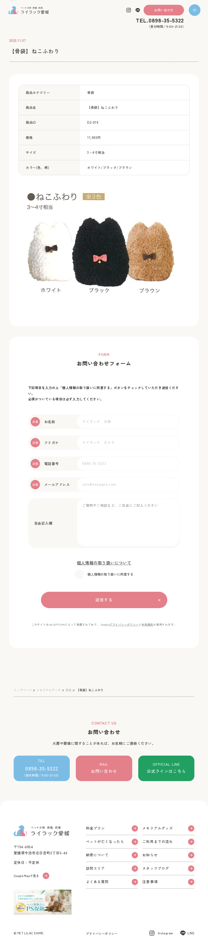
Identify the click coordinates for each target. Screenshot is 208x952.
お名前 (43, 421)
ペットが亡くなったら (112, 841)
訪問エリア (112, 868)
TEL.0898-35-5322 (160, 20)
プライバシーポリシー (124, 624)
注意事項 (168, 882)
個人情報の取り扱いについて (104, 563)
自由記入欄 (42, 523)
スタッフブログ (168, 868)
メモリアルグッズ (168, 828)
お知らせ (168, 855)
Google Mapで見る (31, 875)
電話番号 (45, 463)
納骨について (112, 855)
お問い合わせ (163, 10)
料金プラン (112, 828)
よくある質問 (112, 882)
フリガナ (45, 442)
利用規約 (147, 624)
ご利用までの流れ (168, 841)
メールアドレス (50, 484)
